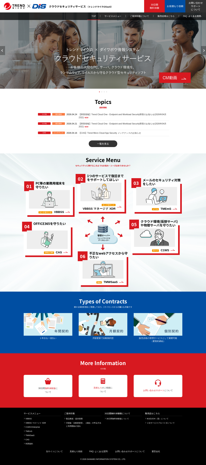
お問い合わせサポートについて (130, 451)
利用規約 (29, 444)
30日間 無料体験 (154, 6)
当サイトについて (54, 451)
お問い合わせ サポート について (196, 6)
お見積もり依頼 (175, 6)
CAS (27, 440)
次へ (203, 50)
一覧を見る (103, 143)
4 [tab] (106, 92)
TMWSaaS (30, 435)
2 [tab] (102, 92)
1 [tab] (99, 92)
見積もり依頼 (76, 451)
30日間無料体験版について (117, 419)
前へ (2, 50)
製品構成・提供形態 (74, 419)
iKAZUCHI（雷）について (157, 419)
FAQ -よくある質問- (98, 451)
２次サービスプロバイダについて (161, 423)
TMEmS (29, 431)
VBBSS (29, 419)
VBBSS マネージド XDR (36, 423)
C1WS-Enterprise (33, 427)
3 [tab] (104, 92)
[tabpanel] (103, 50)
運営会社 (156, 451)
